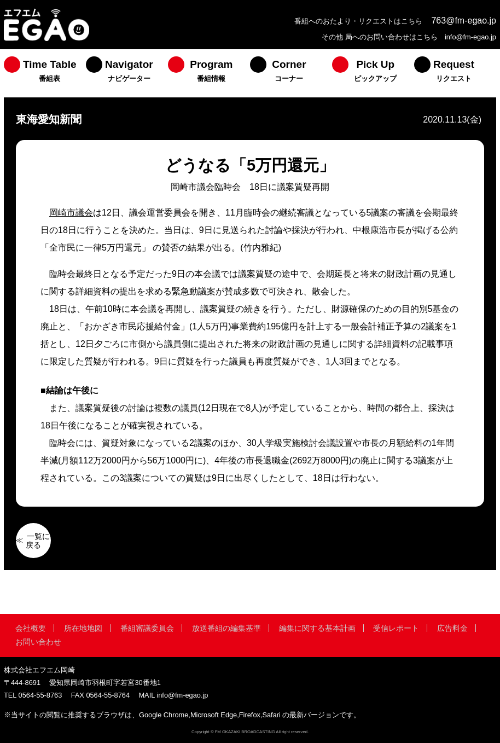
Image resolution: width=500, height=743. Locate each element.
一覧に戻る (38, 540)
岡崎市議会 (71, 212)
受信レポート (396, 628)
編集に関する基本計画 (317, 628)
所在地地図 (83, 628)
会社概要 (30, 628)
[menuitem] (45, 73)
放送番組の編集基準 (226, 628)
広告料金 (452, 628)
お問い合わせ (38, 641)
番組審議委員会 (147, 628)
